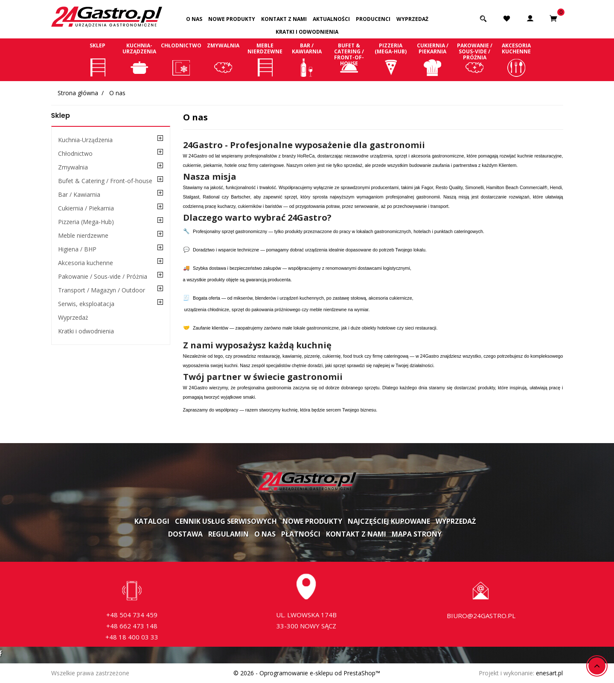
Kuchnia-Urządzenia (139, 59)
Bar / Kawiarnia (307, 59)
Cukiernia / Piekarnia (433, 59)
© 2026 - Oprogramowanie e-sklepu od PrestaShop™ (306, 673)
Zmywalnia (223, 59)
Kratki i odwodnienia (307, 31)
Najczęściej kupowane (389, 521)
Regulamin (228, 534)
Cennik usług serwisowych (226, 521)
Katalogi (151, 521)
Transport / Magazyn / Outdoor (101, 290)
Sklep (98, 59)
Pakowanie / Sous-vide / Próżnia (474, 59)
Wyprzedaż (412, 19)
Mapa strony (417, 534)
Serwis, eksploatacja (86, 304)
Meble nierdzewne (265, 59)
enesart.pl (549, 673)
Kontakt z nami (284, 19)
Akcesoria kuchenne (516, 59)
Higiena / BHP (77, 249)
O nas (194, 19)
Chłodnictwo (181, 59)
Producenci (373, 19)
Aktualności (331, 19)
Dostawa (185, 534)
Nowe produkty (231, 19)
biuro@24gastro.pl (481, 615)
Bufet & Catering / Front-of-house (349, 59)
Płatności (300, 534)
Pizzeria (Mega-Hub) (391, 59)
